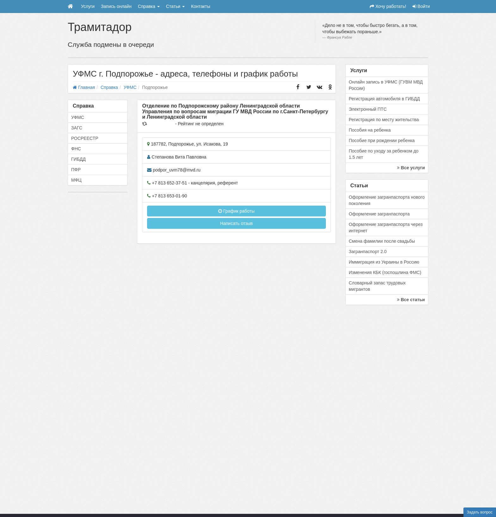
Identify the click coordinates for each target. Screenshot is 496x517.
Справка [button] (149, 6)
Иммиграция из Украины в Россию (384, 262)
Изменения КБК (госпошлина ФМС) (385, 272)
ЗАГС (76, 127)
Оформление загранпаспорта (379, 213)
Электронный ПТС (368, 109)
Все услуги (411, 167)
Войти (421, 6)
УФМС (77, 117)
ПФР (76, 169)
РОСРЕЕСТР (84, 138)
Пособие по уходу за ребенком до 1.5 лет (383, 154)
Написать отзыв (236, 223)
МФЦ (76, 180)
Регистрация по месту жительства (384, 119)
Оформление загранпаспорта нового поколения (387, 200)
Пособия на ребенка (370, 130)
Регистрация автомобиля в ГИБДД (384, 98)
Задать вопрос (480, 512)
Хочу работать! (388, 6)
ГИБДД (78, 159)
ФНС (76, 148)
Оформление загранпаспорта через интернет (386, 227)
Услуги (88, 6)
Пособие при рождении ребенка (382, 140)
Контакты (200, 6)
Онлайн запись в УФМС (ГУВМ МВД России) (386, 85)
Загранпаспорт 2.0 (368, 251)
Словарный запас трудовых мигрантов (377, 286)
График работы (236, 211)
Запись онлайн (116, 6)
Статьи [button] (175, 6)
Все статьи (411, 299)
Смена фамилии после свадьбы (382, 241)
